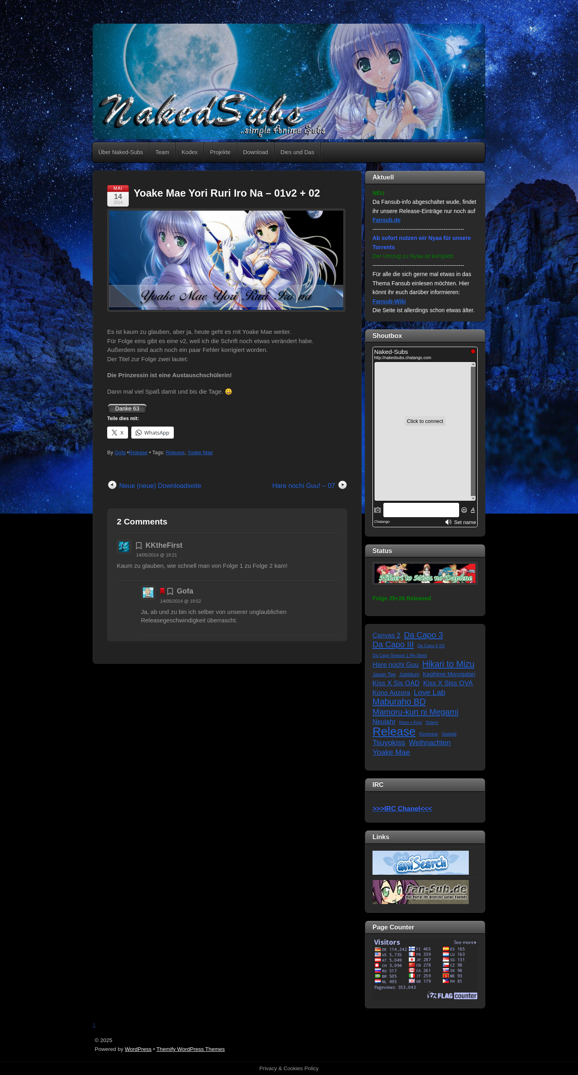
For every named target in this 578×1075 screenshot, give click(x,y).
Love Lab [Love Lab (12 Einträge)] (430, 692)
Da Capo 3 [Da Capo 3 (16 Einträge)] (423, 634)
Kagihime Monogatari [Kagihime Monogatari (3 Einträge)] (449, 674)
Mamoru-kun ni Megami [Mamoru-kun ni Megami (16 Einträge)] (415, 711)
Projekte (220, 152)
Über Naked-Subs (120, 152)
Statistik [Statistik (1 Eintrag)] (449, 734)
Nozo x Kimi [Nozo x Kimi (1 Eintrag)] (410, 722)
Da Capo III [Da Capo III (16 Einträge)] (393, 644)
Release (138, 452)
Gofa (120, 452)
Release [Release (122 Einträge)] (394, 731)
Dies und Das (297, 152)
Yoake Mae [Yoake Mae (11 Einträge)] (391, 752)
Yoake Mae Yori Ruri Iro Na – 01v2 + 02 (227, 193)
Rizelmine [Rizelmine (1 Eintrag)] (428, 734)
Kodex (190, 152)
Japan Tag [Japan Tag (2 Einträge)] (384, 674)
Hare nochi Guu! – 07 (303, 485)
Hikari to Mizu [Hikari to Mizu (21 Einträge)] (448, 664)
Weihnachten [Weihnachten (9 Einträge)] (429, 743)
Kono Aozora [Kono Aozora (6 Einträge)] (391, 692)
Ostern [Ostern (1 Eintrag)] (431, 722)
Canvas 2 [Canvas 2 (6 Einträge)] (386, 635)
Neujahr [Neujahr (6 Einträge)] (383, 721)
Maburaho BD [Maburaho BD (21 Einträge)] (399, 702)
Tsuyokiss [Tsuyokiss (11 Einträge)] (388, 742)
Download (255, 152)
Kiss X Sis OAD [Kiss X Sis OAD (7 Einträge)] (395, 683)
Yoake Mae (200, 452)
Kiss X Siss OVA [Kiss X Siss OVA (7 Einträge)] (448, 683)
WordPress (138, 1049)
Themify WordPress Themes (191, 1049)
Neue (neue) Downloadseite (160, 485)
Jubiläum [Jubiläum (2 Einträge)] (409, 674)
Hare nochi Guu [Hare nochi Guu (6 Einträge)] (395, 664)
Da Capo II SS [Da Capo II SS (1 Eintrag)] (431, 645)
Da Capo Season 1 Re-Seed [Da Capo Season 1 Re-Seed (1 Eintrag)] (399, 655)
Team (162, 152)
